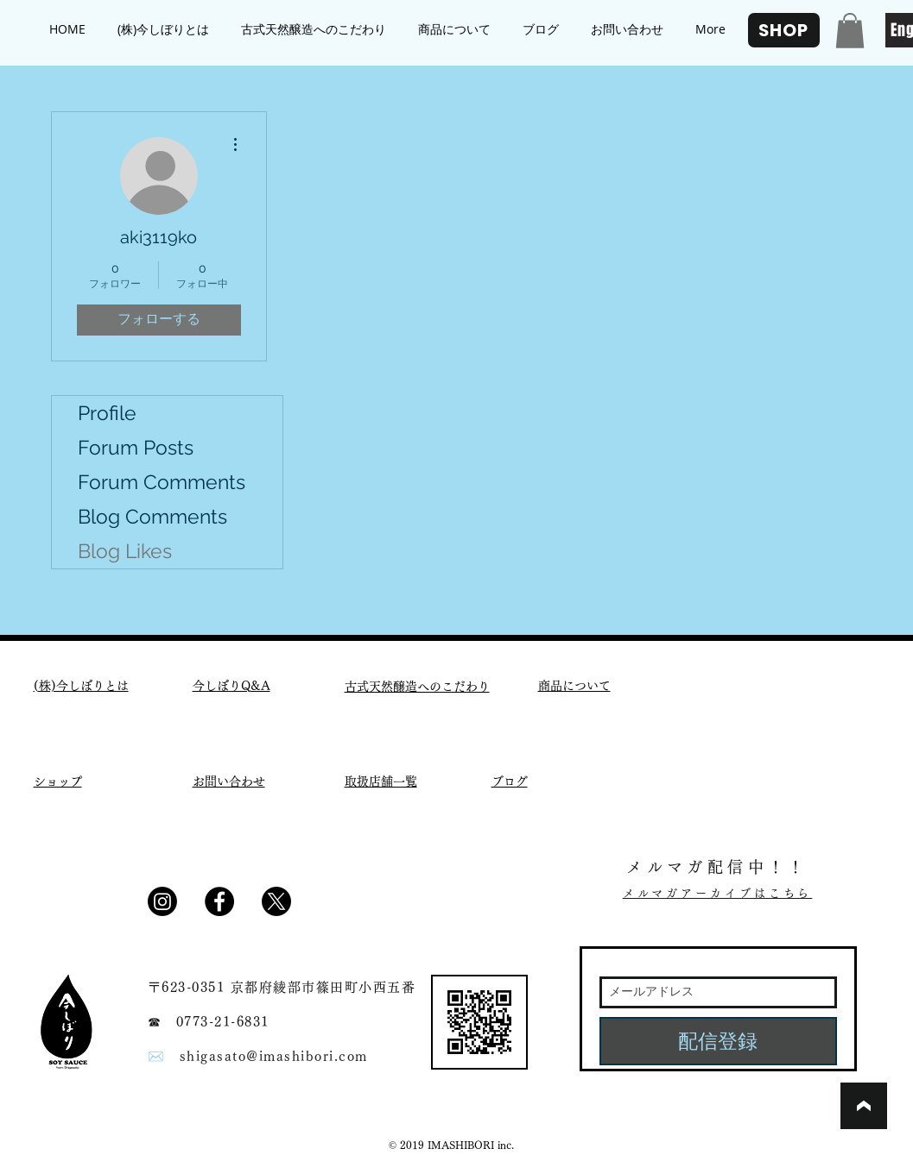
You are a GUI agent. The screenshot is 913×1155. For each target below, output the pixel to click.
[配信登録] (718, 1041)
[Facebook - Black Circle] (219, 901)
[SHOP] (784, 30)
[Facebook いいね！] (347, 907)
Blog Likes (125, 550)
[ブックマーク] (863, 1106)
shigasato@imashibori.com (274, 1056)
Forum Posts (135, 447)
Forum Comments (161, 481)
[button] (850, 30)
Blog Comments (152, 516)
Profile (107, 412)
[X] (276, 901)
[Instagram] (162, 901)
